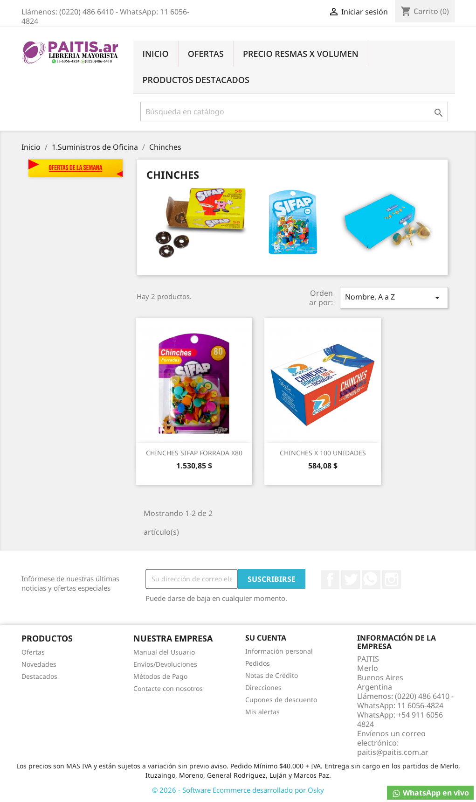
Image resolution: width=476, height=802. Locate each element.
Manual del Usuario (164, 652)
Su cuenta (265, 638)
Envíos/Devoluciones (165, 664)
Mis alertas (262, 711)
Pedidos (257, 663)
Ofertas (206, 53)
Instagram (391, 579)
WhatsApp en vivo (430, 793)
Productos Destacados (196, 79)
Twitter (350, 579)
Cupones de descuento (281, 699)
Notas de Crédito (271, 675)
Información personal (279, 651)
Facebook (330, 579)
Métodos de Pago (160, 676)
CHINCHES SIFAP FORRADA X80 (194, 452)
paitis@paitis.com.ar (392, 752)
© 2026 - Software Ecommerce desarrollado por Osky (238, 790)
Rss (371, 579)
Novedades (38, 664)
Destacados (39, 676)
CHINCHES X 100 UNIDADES (323, 452)
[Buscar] (294, 111)
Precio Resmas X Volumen (301, 53)
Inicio (156, 53)
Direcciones (263, 687)
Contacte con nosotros (168, 688)
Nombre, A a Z (394, 297)
